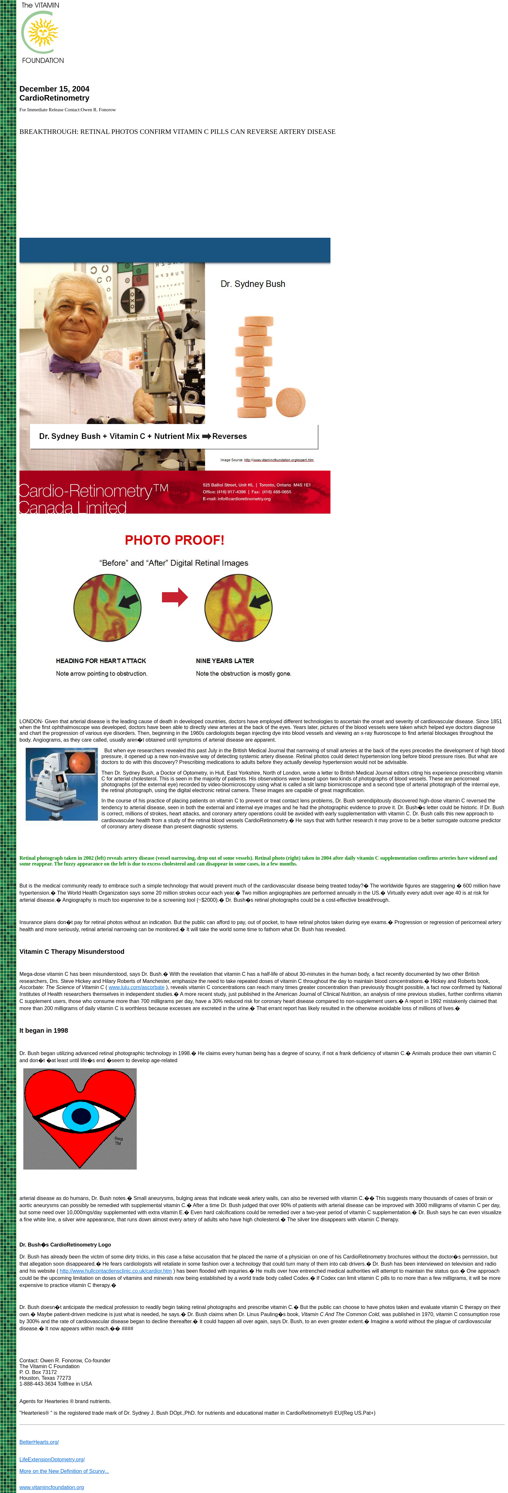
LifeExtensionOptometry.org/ (52, 1459)
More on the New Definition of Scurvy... (64, 1471)
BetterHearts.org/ (39, 1442)
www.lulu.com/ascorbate (137, 987)
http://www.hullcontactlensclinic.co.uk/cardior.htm (116, 1271)
